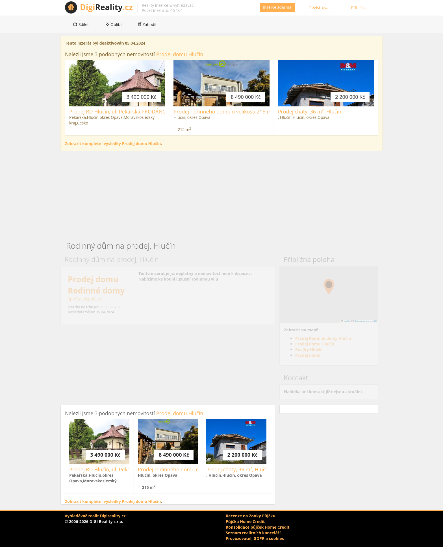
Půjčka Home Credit (245, 521)
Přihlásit (358, 7)
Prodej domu (307, 355)
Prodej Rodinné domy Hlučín (323, 338)
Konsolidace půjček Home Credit (258, 527)
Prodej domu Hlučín (179, 54)
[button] (328, 287)
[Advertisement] (221, 196)
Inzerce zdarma (277, 7)
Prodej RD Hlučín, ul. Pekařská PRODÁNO (117, 111)
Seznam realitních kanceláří (253, 532)
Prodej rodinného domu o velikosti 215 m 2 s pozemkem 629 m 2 (250, 111)
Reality (106, 7)
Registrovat (319, 7)
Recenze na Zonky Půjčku (250, 515)
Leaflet (346, 321)
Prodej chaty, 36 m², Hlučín (309, 111)
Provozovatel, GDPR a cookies (255, 538)
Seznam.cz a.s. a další (366, 321)
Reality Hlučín (309, 349)
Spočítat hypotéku (84, 298)
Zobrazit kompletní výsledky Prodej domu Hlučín (113, 143)
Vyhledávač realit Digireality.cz (95, 515)
